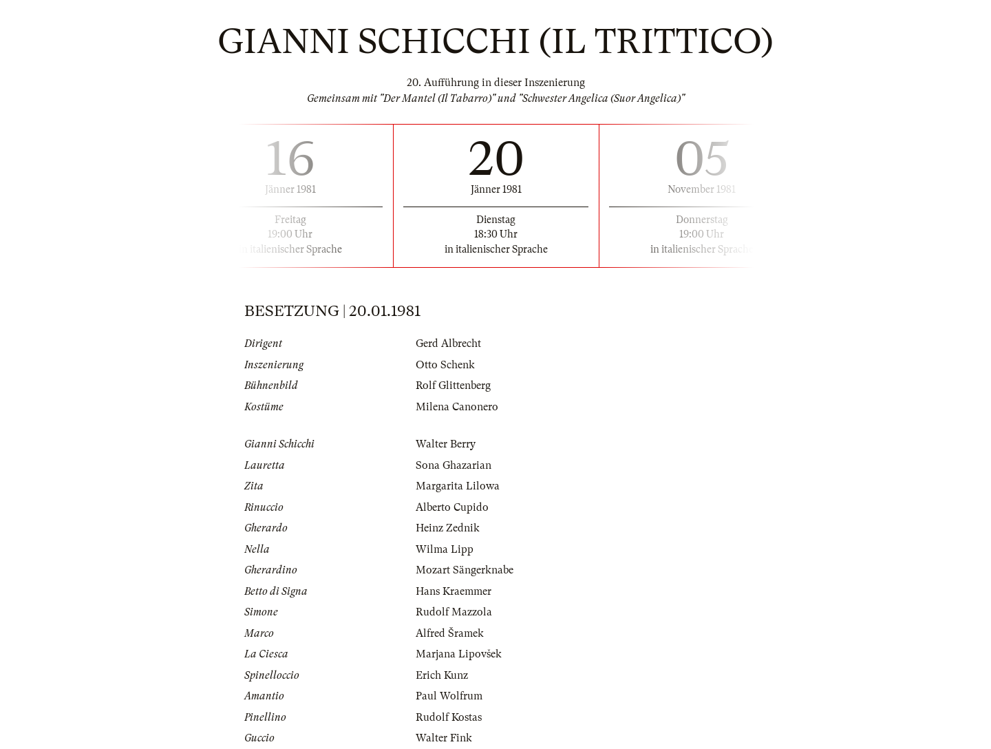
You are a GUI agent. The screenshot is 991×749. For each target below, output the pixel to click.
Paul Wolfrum (449, 696)
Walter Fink (444, 738)
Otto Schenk (445, 365)
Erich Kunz (442, 675)
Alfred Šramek (450, 633)
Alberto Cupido (452, 507)
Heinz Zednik (448, 528)
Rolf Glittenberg (453, 385)
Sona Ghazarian (453, 465)
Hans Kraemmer (453, 591)
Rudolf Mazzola (454, 612)
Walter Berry (446, 444)
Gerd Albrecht (448, 343)
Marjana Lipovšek (459, 654)
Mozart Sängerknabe (464, 570)
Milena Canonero (457, 407)
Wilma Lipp (444, 549)
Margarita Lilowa (458, 486)
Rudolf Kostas (449, 717)
